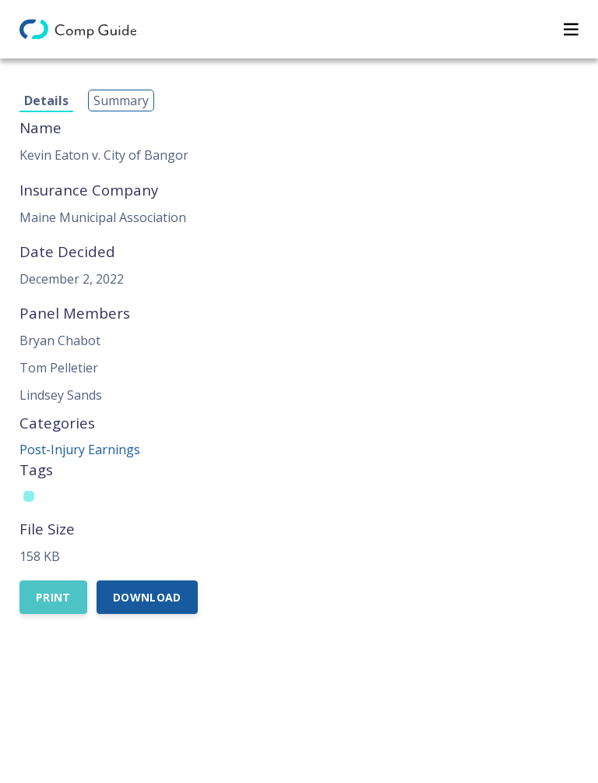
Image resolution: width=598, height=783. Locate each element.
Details (46, 100)
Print (53, 597)
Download (147, 597)
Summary (121, 100)
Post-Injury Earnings (79, 449)
